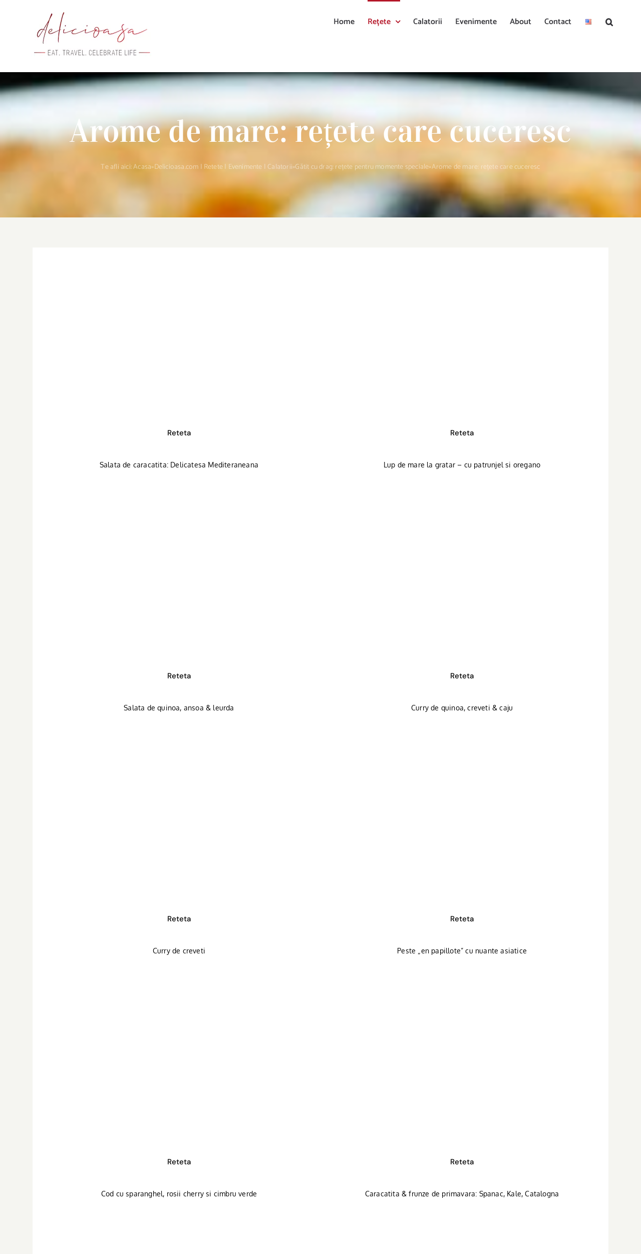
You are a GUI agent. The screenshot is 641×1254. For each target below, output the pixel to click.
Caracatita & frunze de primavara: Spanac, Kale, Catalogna (462, 1193)
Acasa (142, 167)
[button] (609, 21)
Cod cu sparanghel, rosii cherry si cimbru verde (179, 1193)
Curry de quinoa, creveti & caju (462, 707)
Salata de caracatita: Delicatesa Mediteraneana (179, 464)
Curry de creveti (179, 950)
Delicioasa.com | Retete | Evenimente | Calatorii (223, 167)
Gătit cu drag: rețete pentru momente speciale (362, 167)
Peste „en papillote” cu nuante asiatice (462, 950)
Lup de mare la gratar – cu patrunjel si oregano (462, 464)
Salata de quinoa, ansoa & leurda (179, 707)
